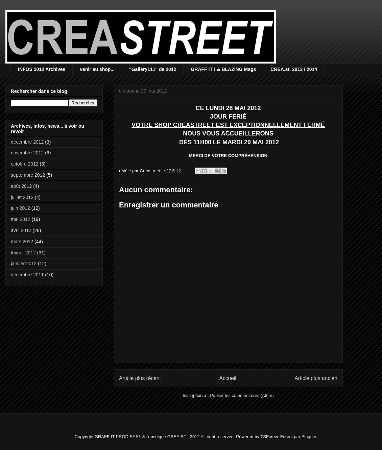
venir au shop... (97, 69)
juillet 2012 (22, 197)
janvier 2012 (24, 263)
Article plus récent (140, 378)
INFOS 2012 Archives (41, 69)
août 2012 (21, 186)
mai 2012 (20, 219)
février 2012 (23, 252)
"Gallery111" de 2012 (152, 69)
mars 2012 (22, 241)
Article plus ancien (315, 378)
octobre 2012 (25, 164)
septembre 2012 (28, 175)
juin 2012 (20, 208)
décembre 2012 (27, 142)
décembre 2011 (27, 274)
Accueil (227, 378)
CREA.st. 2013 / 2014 (293, 69)
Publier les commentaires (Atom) (242, 395)
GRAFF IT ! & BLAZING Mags (223, 69)
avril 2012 (21, 230)
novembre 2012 (27, 152)
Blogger (309, 436)
